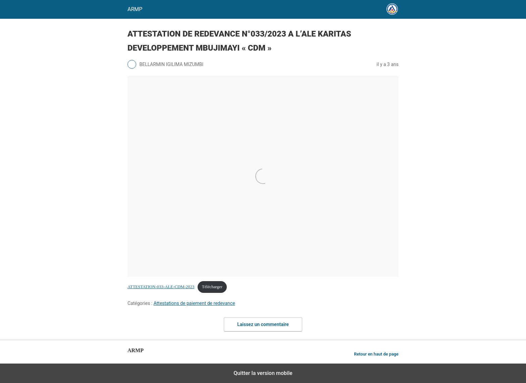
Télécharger (212, 286)
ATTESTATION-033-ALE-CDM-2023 (160, 286)
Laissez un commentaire (263, 324)
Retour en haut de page (376, 354)
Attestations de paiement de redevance (194, 303)
